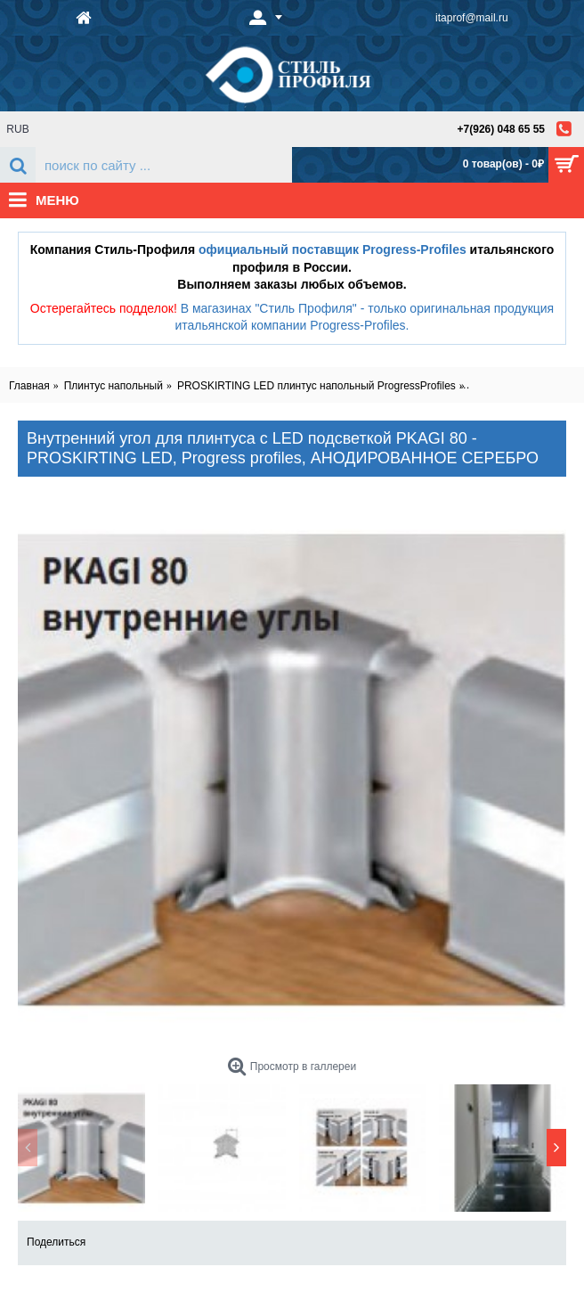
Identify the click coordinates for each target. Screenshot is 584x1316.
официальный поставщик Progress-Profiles (332, 249)
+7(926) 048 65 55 (501, 129)
